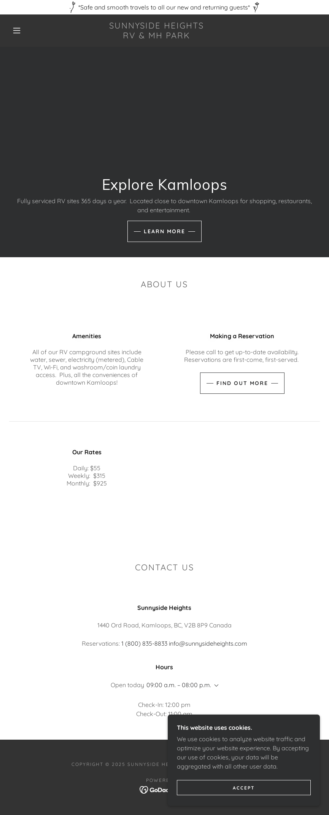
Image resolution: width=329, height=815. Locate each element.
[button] (16, 30)
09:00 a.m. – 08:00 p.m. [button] (178, 685)
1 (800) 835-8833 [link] (144, 643)
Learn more (164, 231)
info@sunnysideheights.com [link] (208, 643)
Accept (244, 788)
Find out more (242, 383)
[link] (156, 36)
